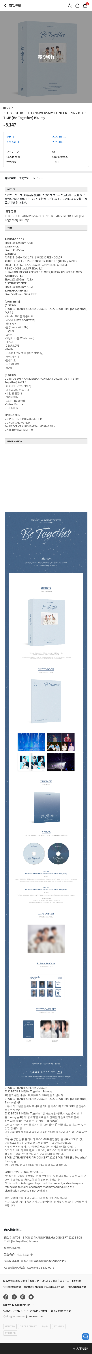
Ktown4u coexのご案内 (15, 1280)
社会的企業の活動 (12, 1286)
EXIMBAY (59, 1326)
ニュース (64, 1280)
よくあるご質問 (49, 1280)
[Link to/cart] (85, 5)
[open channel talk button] (85, 1336)
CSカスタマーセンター (14, 1310)
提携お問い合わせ (38, 1310)
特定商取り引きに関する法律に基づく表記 (44, 1286)
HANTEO (10, 1326)
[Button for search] (70, 5)
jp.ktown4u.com (34, 1316)
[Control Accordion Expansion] (46, 1304)
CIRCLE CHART (28, 1326)
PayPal (45, 1326)
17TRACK (10, 1333)
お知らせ (34, 1280)
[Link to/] (77, 5)
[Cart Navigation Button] (85, 5)
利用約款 (76, 1280)
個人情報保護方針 (77, 1286)
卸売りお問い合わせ (61, 1310)
